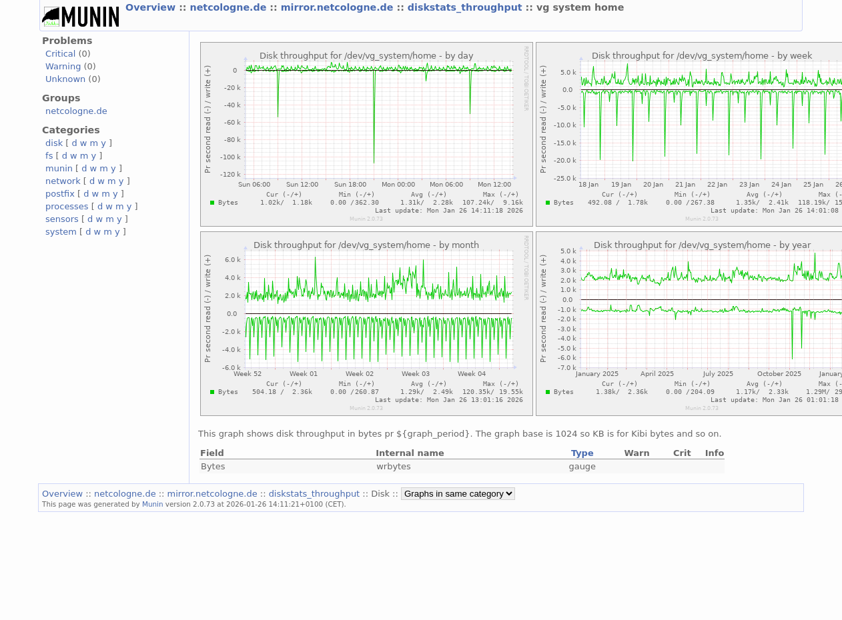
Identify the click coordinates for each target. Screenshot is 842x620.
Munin (152, 504)
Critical (60, 54)
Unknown (65, 79)
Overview (152, 7)
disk (54, 143)
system (61, 232)
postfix (60, 194)
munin (59, 168)
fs (49, 156)
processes (67, 206)
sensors (62, 219)
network (63, 181)
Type (582, 453)
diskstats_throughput (467, 7)
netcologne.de (230, 7)
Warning (63, 66)
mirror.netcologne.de (339, 7)
